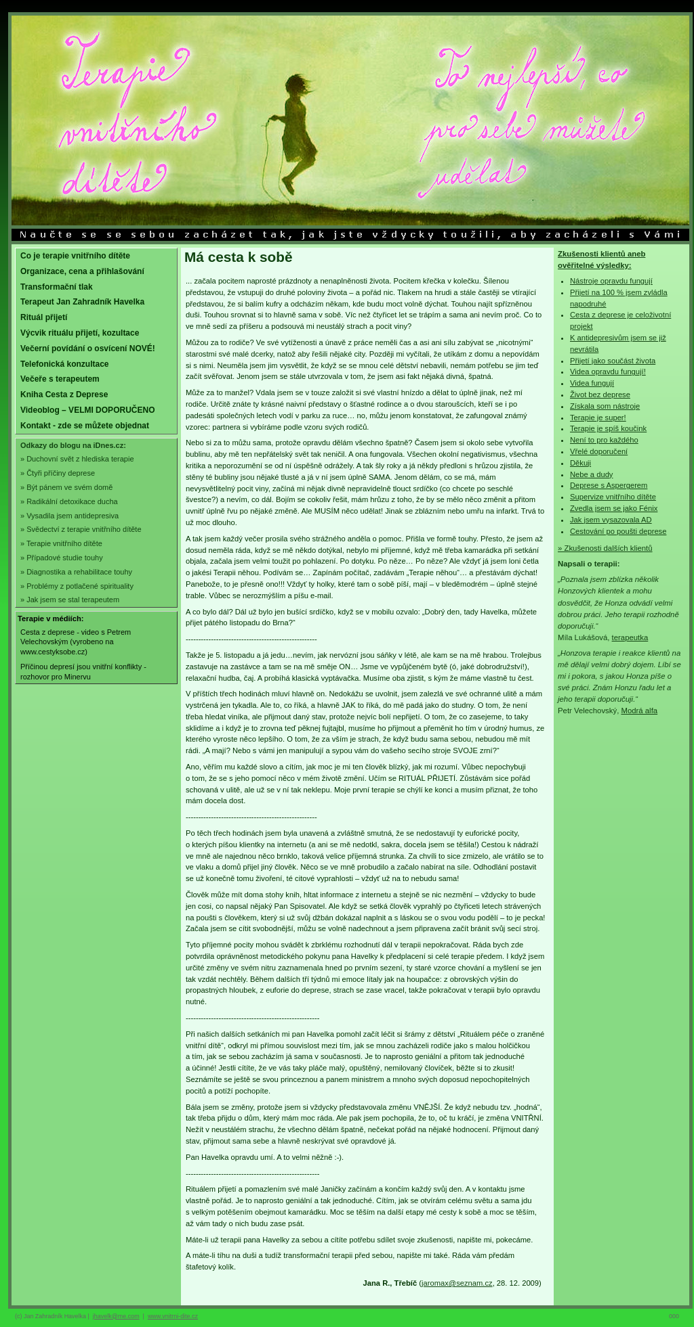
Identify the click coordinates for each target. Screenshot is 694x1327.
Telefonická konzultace (64, 364)
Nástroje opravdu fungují (611, 281)
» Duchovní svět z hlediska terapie (77, 459)
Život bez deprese (600, 394)
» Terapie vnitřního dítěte (61, 543)
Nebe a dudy (591, 474)
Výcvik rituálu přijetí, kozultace (79, 333)
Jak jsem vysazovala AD (611, 520)
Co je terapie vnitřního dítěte (75, 256)
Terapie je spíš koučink (608, 428)
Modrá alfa (639, 710)
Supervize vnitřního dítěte (613, 497)
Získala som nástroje (605, 406)
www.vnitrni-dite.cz (173, 1316)
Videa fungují (592, 383)
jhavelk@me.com (116, 1316)
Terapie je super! (598, 417)
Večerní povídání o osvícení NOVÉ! (87, 348)
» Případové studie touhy (61, 558)
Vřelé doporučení (599, 451)
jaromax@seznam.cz (457, 1283)
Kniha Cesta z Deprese (64, 394)
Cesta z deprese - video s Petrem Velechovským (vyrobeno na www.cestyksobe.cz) (75, 642)
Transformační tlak (56, 287)
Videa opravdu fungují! (608, 371)
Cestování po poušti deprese (618, 531)
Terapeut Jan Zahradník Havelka (82, 302)
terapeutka (630, 637)
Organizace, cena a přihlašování (82, 271)
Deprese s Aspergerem (608, 485)
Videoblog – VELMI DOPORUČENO (87, 410)
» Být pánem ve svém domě (66, 487)
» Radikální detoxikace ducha (69, 501)
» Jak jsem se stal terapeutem (69, 599)
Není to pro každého (604, 440)
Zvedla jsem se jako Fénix (613, 508)
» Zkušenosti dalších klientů (605, 548)
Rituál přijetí (43, 317)
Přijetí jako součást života (612, 361)
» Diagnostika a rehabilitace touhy (76, 572)
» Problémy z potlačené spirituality (77, 586)
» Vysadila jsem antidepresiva (69, 516)
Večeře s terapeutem (60, 379)
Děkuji (580, 463)
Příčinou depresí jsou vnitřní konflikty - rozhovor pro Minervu (83, 671)
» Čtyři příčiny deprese (57, 473)
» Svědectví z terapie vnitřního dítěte (81, 529)
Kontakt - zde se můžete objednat (84, 425)
